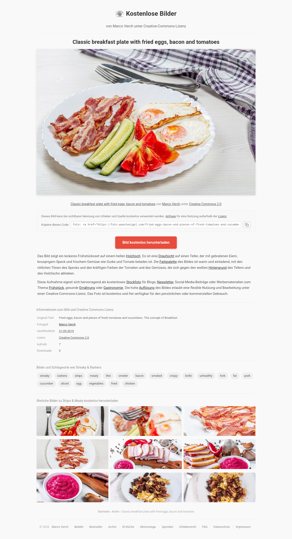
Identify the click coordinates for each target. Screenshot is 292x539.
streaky (45, 376)
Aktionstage (148, 527)
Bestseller (95, 527)
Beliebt (78, 527)
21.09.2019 (66, 331)
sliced (65, 384)
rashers (62, 376)
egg (78, 384)
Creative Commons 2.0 (205, 204)
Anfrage (170, 216)
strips (78, 376)
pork (247, 376)
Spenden (167, 527)
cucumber (46, 384)
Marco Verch (171, 204)
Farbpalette (168, 262)
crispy (173, 376)
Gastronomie (113, 288)
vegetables (96, 384)
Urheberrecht (187, 527)
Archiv (115, 512)
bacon (140, 376)
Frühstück (56, 288)
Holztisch (133, 257)
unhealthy (206, 376)
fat (235, 376)
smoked (156, 376)
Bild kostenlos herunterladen (146, 243)
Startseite (104, 512)
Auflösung (146, 288)
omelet (123, 376)
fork (222, 376)
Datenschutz (221, 527)
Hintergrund (218, 268)
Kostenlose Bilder (145, 14)
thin (108, 376)
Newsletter (165, 283)
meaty (94, 376)
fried (114, 384)
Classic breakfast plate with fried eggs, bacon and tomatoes (113, 204)
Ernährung (87, 288)
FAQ (204, 527)
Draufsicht (166, 257)
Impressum (243, 527)
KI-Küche (128, 527)
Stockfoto (133, 283)
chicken (130, 384)
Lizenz (222, 216)
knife (188, 376)
